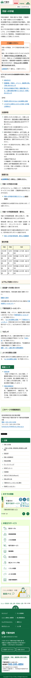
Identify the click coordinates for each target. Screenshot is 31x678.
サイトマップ (4, 613)
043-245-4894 (15, 664)
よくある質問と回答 (12, 319)
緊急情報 (16, 3)
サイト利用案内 (20, 613)
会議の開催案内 (13, 579)
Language (22, 3)
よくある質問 (12, 574)
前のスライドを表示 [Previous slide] (23, 513)
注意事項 (4, 69)
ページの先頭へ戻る (15, 608)
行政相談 (6, 471)
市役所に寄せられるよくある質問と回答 (16, 101)
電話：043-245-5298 (9, 422)
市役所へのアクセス (8, 649)
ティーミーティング (9, 464)
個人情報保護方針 (21, 617)
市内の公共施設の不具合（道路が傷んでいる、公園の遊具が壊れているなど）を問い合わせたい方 (16, 91)
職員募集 (11, 551)
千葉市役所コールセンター (11, 308)
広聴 (5, 440)
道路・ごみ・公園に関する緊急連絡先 (12, 348)
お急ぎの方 (7, 80)
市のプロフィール (6, 626)
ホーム (2, 603)
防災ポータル (12, 528)
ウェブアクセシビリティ (7, 621)
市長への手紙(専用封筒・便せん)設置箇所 (16, 236)
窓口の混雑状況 (13, 557)
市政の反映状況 (8, 386)
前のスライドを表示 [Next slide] (27, 513)
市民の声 (6, 371)
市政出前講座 (7, 460)
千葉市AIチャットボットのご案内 (12, 482)
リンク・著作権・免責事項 (8, 617)
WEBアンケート (8, 468)
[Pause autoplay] (3, 514)
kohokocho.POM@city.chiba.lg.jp (13, 426)
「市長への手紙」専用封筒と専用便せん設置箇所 (15, 449)
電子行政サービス (13, 545)
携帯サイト (19, 621)
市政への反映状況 (8, 457)
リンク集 (19, 626)
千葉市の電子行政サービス (21, 509)
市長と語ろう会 (8, 479)
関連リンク (6, 367)
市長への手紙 (7, 444)
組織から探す (5, 297)
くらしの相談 (12, 568)
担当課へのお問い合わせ (11, 288)
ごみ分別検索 (12, 540)
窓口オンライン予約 (14, 562)
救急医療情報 (12, 534)
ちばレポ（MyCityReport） (11, 475)
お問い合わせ (21, 649)
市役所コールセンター (9, 486)
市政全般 (7, 603)
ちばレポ (5, 331)
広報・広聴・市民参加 (15, 603)
